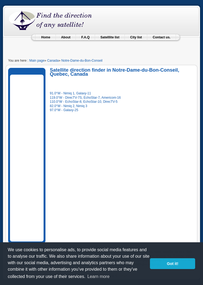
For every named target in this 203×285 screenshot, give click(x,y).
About (66, 37)
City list (136, 37)
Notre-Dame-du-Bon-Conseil (81, 60)
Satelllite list (109, 37)
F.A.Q (85, 37)
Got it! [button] (172, 263)
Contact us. (161, 37)
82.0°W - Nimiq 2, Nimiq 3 (68, 106)
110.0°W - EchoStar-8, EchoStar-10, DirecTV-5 (83, 102)
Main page (36, 60)
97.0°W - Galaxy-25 (64, 110)
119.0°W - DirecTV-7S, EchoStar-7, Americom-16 (85, 98)
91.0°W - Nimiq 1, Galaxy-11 (70, 93)
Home (45, 37)
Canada (52, 60)
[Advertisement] (32, 157)
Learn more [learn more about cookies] (98, 276)
